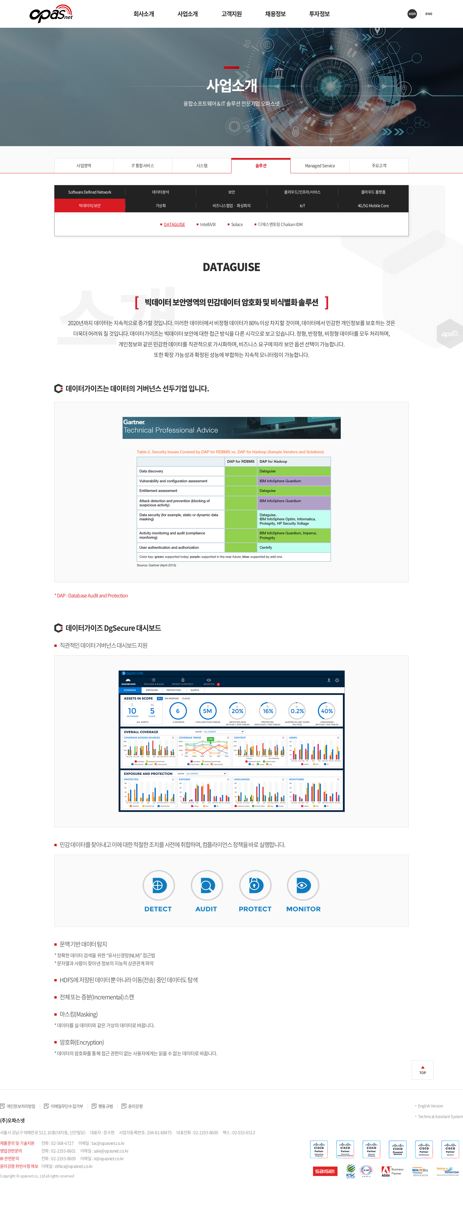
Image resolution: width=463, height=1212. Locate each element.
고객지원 (231, 13)
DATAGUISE (168, 238)
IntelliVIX (205, 238)
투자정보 (319, 13)
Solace (236, 238)
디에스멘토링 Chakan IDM (284, 238)
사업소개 (187, 13)
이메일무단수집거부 (75, 1120)
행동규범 (121, 1120)
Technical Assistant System (440, 1130)
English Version (430, 1120)
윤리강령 (156, 1120)
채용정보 (275, 13)
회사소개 (143, 13)
